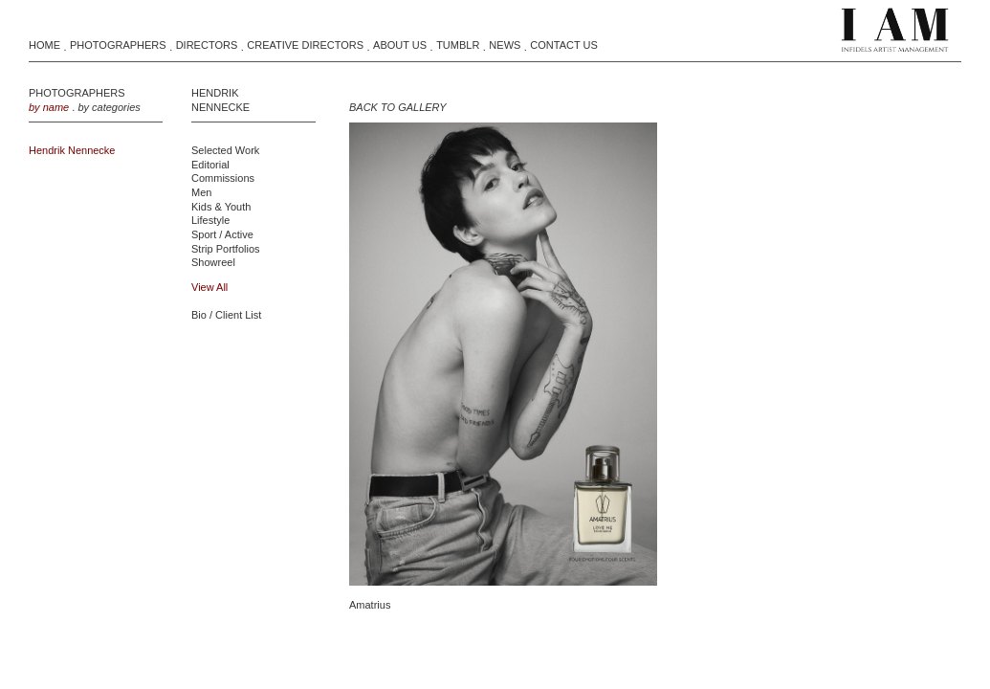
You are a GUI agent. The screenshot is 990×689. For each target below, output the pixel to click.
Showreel (213, 262)
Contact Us (564, 45)
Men (201, 192)
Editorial (210, 164)
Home (44, 45)
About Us (400, 45)
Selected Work (225, 150)
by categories (108, 107)
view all (209, 287)
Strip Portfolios (225, 249)
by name (49, 107)
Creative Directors (305, 45)
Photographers (118, 45)
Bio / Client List (226, 315)
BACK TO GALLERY (397, 107)
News (504, 45)
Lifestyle (210, 220)
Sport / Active (222, 234)
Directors (207, 45)
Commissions (222, 178)
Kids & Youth (221, 206)
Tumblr (457, 45)
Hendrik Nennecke (72, 150)
